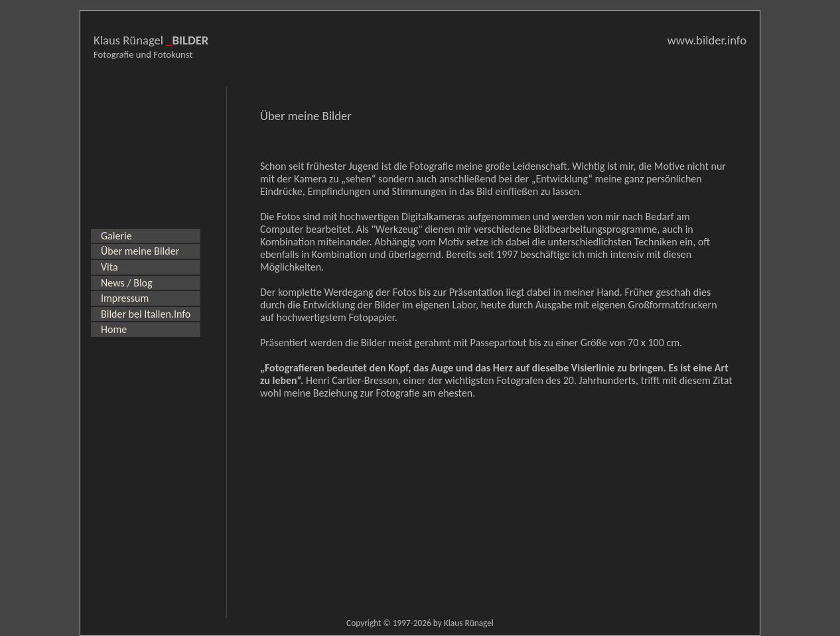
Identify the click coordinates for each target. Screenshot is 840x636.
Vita (109, 267)
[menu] (145, 283)
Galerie (116, 235)
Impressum (125, 298)
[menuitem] (145, 236)
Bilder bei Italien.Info (145, 314)
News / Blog (127, 283)
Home (114, 329)
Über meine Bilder (140, 251)
